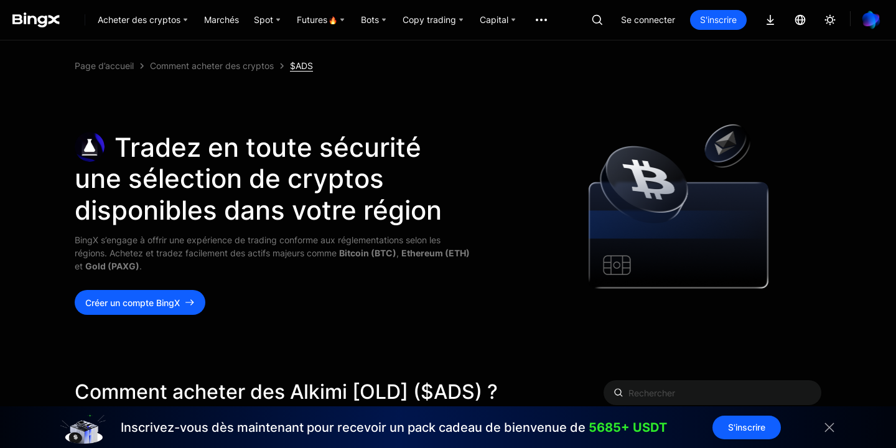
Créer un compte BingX (140, 302)
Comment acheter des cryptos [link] (212, 65)
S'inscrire (718, 19)
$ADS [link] (301, 65)
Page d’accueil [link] (104, 65)
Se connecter (648, 19)
